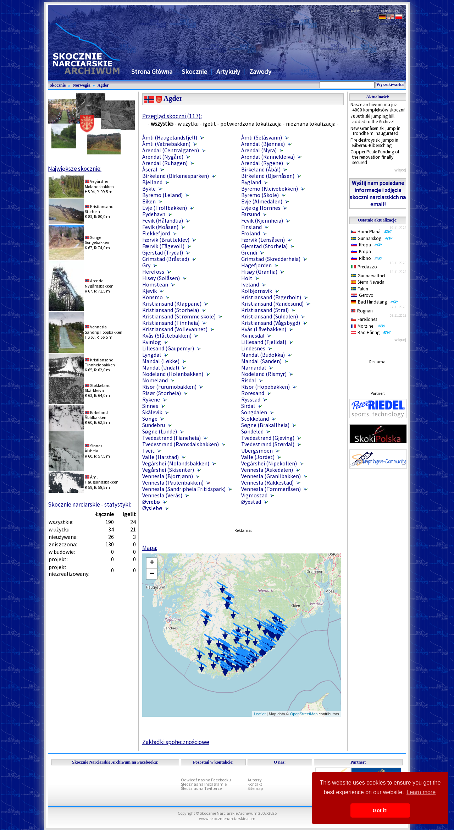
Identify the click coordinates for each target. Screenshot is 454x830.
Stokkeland (255, 418)
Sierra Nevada (367, 282)
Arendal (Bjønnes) (263, 143)
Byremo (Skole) (260, 194)
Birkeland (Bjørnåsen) (267, 175)
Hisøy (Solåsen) (161, 278)
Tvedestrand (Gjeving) (267, 437)
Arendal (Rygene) (262, 162)
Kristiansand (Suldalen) (269, 316)
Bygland (251, 182)
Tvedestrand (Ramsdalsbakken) (180, 444)
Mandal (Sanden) (261, 361)
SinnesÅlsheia (93, 448)
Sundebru (153, 424)
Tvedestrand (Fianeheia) (171, 437)
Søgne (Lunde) (159, 431)
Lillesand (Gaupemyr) (168, 348)
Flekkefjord (156, 233)
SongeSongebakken (97, 240)
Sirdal (248, 405)
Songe (149, 418)
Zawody (260, 71)
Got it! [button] (380, 810)
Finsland (251, 226)
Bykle (149, 188)
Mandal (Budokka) (263, 354)
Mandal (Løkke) (160, 361)
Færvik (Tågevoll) (163, 246)
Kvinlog (151, 341)
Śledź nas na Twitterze (201, 788)
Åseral (149, 169)
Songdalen (254, 412)
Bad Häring (371, 332)
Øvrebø (151, 501)
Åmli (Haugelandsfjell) (169, 137)
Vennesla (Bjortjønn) (167, 476)
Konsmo (152, 297)
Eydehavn (153, 214)
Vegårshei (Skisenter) (168, 469)
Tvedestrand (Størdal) (267, 444)
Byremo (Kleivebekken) (269, 188)
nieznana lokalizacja (311, 123)
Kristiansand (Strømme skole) (179, 316)
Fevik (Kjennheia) (262, 220)
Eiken (149, 201)
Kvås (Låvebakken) (263, 329)
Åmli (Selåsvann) (261, 137)
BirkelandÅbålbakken (96, 415)
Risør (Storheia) (161, 393)
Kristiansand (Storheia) (170, 309)
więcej (400, 170)
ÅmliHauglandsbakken (101, 479)
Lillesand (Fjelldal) (263, 341)
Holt (247, 278)
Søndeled (252, 431)
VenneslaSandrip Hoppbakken (103, 329)
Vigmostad (254, 495)
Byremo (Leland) (162, 194)
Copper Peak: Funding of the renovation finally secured (374, 157)
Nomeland (155, 380)
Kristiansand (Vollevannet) (174, 329)
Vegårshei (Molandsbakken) (175, 463)
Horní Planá (371, 232)
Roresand (252, 393)
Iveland (250, 284)
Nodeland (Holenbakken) (172, 373)
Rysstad (250, 399)
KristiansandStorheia (99, 209)
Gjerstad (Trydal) (162, 252)
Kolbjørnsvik (256, 290)
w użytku (188, 123)
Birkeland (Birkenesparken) (175, 175)
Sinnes (150, 405)
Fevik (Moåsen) (160, 226)
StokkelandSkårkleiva (98, 388)
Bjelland (152, 182)
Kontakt (255, 784)
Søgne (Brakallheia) (265, 424)
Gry (146, 265)
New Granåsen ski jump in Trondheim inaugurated (375, 131)
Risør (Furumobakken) (169, 386)
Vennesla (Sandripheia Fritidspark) (184, 488)
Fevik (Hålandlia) (162, 220)
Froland (250, 233)
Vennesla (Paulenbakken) (173, 482)
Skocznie (194, 71)
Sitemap (255, 788)
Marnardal (253, 367)
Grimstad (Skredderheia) (270, 258)
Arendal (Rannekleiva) (268, 156)
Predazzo (364, 267)
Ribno (366, 258)
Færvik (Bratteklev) (165, 239)
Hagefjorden (256, 265)
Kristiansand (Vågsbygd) (270, 322)
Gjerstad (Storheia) (264, 246)
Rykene (151, 399)
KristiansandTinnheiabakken (100, 362)
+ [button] (152, 563)
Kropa (366, 245)
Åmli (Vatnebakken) (166, 143)
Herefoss (153, 271)
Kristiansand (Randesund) (272, 303)
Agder (103, 85)
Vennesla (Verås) (162, 495)
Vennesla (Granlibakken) (271, 476)
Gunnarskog (372, 238)
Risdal (248, 380)
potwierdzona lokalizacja (251, 123)
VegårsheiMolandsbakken (99, 184)
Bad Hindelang (374, 302)
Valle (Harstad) (160, 456)
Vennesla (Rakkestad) (267, 482)
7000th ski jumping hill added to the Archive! (372, 119)
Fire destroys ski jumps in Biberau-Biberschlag (374, 142)
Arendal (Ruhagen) (165, 162)
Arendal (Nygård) (162, 156)
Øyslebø (152, 508)
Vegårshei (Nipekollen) (269, 463)
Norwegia (81, 85)
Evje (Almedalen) (261, 201)
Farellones (364, 319)
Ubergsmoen (257, 450)
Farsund (250, 214)
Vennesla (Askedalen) (267, 469)
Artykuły (228, 71)
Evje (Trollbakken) (164, 207)
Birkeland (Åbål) (261, 169)
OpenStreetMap (304, 714)
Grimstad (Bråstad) (165, 258)
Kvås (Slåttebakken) (167, 335)
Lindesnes (253, 348)
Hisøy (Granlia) (259, 271)
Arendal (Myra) (259, 150)
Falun (359, 289)
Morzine (368, 326)
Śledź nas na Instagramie (204, 784)
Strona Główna (151, 71)
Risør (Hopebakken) (265, 386)
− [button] (152, 574)
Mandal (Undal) (160, 367)
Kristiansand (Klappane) (171, 303)
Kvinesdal (253, 335)
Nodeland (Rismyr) (264, 373)
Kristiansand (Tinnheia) (171, 322)
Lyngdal (151, 354)
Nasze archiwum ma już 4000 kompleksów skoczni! (377, 107)
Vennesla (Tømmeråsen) (271, 488)
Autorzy (255, 779)
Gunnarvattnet (368, 276)
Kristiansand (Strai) (265, 309)
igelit (209, 123)
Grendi (249, 252)
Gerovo (362, 295)
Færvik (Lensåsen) (263, 239)
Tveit (148, 450)
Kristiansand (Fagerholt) (271, 297)
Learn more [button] (421, 792)
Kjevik (149, 290)
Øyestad (251, 501)
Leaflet (260, 714)
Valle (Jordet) (258, 456)
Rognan (362, 311)
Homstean (155, 284)
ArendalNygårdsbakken (99, 283)
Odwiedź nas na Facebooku (206, 779)
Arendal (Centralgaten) (170, 150)
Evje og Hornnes (261, 207)
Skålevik (152, 412)
